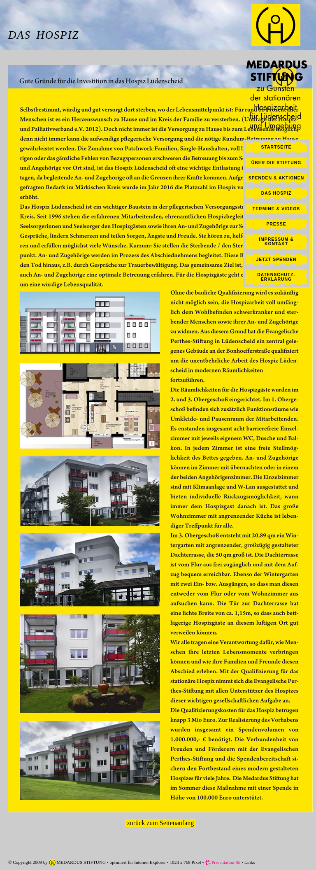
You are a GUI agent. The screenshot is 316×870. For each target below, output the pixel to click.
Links (249, 862)
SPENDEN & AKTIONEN (276, 178)
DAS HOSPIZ (276, 193)
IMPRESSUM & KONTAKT (276, 241)
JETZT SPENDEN (276, 259)
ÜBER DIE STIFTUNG (276, 163)
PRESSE (276, 224)
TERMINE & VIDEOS (276, 209)
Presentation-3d (222, 862)
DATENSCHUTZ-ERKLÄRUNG (276, 276)
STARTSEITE (276, 147)
